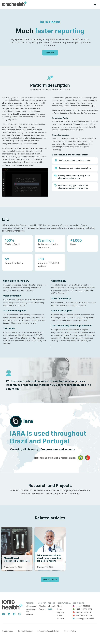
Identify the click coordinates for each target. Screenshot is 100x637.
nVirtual (29, 615)
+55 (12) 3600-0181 (83, 609)
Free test (50, 53)
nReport (51, 606)
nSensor (41, 609)
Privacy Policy (70, 631)
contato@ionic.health (84, 619)
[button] (95, 5)
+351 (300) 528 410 (83, 612)
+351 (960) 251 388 (83, 615)
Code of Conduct (25, 631)
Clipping (60, 612)
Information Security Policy (48, 631)
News (59, 609)
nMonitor (42, 606)
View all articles (50, 579)
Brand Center (7, 631)
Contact (60, 619)
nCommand (31, 606)
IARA (50, 609)
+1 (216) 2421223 (82, 606)
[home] (14, 4)
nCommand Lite (31, 610)
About (59, 606)
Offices (60, 615)
